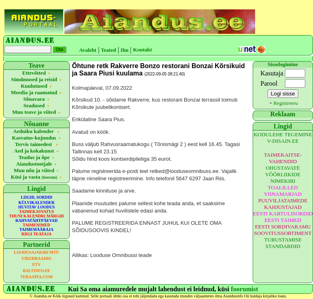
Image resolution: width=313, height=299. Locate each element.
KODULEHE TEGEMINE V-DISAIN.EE (282, 137)
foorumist (244, 289)
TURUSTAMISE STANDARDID (283, 243)
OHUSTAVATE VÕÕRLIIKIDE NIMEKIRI (283, 174)
